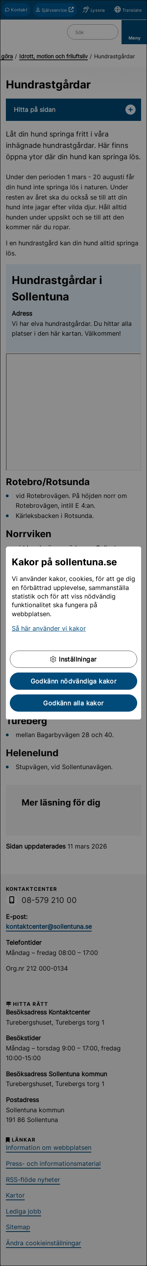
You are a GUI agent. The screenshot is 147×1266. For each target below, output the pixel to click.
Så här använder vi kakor (49, 628)
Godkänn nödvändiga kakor (74, 681)
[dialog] (73, 633)
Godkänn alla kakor (73, 703)
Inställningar (73, 659)
